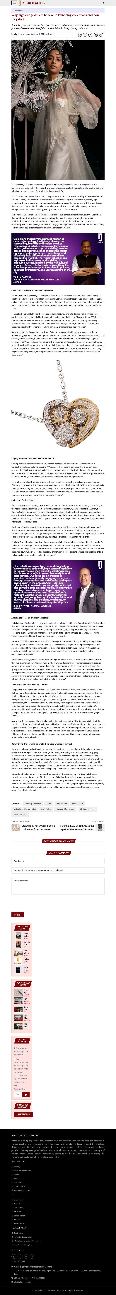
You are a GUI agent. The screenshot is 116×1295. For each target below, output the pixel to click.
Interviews (17, 1211)
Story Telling (46, 809)
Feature (17, 1219)
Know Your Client (20, 1203)
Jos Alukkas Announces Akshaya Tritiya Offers (27, 951)
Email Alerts (18, 1233)
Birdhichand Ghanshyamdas (25, 809)
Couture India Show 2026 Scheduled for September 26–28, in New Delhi (27, 1008)
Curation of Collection (65, 809)
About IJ (17, 1166)
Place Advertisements (22, 1170)
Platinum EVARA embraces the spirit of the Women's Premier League (82, 829)
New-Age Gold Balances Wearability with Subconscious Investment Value (27, 991)
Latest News (18, 1200)
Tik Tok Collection (87, 809)
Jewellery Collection (33, 803)
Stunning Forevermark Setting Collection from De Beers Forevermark (38, 829)
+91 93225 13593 (38, 1278)
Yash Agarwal (77, 803)
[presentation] (31, 904)
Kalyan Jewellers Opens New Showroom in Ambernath (27, 960)
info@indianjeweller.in (22, 1282)
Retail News (18, 10)
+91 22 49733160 (21, 1278)
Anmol (48, 803)
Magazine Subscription (23, 1237)
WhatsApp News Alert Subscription (27, 1241)
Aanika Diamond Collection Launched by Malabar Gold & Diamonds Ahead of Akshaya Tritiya (27, 943)
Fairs (16, 1178)
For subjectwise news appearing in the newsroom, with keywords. (22, 1071)
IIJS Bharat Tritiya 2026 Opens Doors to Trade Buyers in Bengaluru (27, 1025)
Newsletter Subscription (23, 1245)
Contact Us (18, 1182)
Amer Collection (20, 815)
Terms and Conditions (22, 1190)
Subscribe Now (23, 1114)
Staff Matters (18, 1207)
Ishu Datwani (62, 803)
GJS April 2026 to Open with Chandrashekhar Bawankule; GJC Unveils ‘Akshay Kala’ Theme (27, 999)
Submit (17, 914)
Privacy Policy (19, 1186)
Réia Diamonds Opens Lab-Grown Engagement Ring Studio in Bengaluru (27, 968)
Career (16, 1174)
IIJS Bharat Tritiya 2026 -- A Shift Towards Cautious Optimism (27, 1016)
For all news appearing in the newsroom (21, 1051)
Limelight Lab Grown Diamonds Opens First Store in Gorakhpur (27, 934)
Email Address (20, 1089)
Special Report (19, 1215)
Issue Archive (19, 1223)
